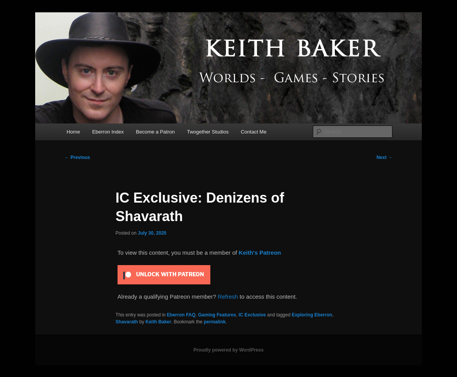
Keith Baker (158, 322)
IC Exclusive (252, 315)
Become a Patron (155, 132)
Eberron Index (108, 132)
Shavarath (127, 322)
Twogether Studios (208, 132)
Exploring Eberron (312, 315)
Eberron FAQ (181, 315)
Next (384, 157)
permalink (215, 322)
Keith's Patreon (260, 252)
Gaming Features (217, 315)
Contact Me (253, 132)
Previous (77, 157)
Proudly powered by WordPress (228, 350)
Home (73, 132)
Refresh (228, 296)
